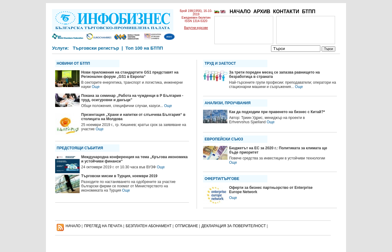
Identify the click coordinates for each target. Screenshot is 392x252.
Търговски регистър (96, 48)
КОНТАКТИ (286, 11)
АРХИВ (261, 11)
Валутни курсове (196, 27)
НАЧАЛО (240, 11)
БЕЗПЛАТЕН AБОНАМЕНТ (149, 226)
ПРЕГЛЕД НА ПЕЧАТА (103, 226)
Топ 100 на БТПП (144, 48)
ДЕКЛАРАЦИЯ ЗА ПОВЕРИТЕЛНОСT (234, 226)
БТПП (308, 11)
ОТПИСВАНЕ (186, 226)
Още (96, 87)
